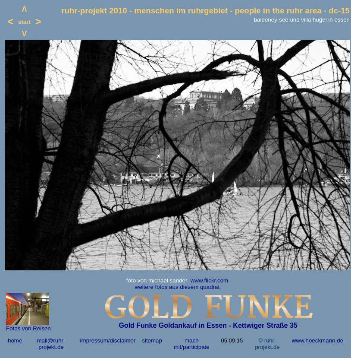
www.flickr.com (209, 280)
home (15, 340)
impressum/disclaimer (108, 340)
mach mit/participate (192, 343)
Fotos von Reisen (28, 328)
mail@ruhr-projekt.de (51, 343)
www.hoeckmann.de (317, 340)
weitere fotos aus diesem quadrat (177, 287)
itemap (153, 340)
